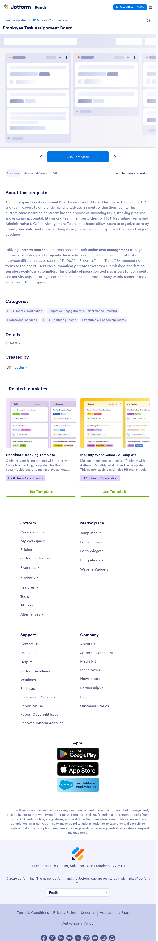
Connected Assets (35, 173)
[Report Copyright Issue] (39, 714)
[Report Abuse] (31, 705)
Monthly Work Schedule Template (108, 455)
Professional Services (22, 319)
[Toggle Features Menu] (29, 587)
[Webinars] (28, 679)
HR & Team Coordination (49, 20)
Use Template (78, 157)
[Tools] (24, 596)
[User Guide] (29, 652)
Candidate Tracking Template (30, 455)
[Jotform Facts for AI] (96, 652)
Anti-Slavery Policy (77, 923)
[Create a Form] (32, 532)
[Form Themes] (91, 542)
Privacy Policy (64, 912)
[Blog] (83, 697)
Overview (13, 173)
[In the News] (90, 669)
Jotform (21, 367)
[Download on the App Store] (78, 769)
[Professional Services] (37, 697)
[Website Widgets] (94, 569)
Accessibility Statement (119, 912)
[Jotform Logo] (17, 7)
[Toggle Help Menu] (26, 662)
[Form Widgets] (91, 551)
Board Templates (14, 20)
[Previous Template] (41, 156)
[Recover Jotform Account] (41, 723)
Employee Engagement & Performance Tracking (82, 310)
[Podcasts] (27, 688)
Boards (40, 7)
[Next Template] (114, 156)
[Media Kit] (88, 661)
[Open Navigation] (150, 7)
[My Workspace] (32, 541)
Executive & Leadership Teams (104, 319)
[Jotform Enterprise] (35, 558)
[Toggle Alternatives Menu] (32, 614)
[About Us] (87, 644)
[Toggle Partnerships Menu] (92, 688)
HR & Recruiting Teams (59, 319)
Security (88, 912)
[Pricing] (26, 549)
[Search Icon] (148, 20)
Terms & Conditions (33, 912)
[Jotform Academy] (35, 671)
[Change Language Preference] (78, 892)
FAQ (54, 173)
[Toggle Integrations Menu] (92, 560)
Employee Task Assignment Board (38, 28)
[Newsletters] (90, 678)
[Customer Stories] (94, 705)
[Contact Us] (29, 644)
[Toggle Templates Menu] (91, 533)
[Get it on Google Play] (78, 754)
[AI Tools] (26, 605)
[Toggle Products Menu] (30, 577)
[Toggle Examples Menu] (30, 567)
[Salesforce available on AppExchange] (78, 785)
